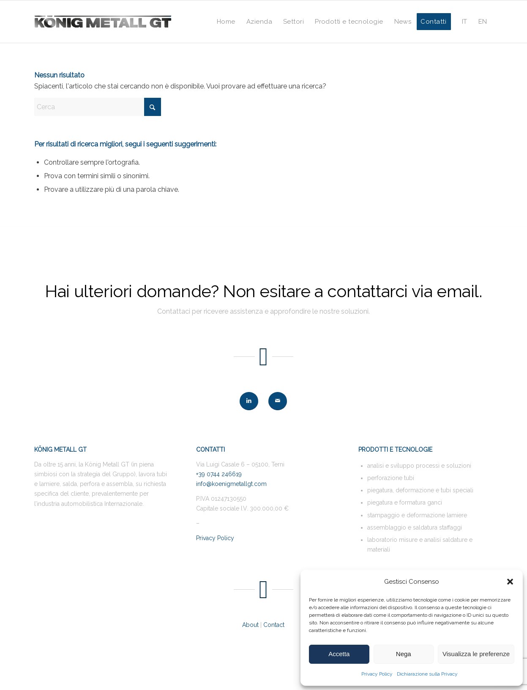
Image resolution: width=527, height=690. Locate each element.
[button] (510, 581)
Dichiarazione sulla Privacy (427, 674)
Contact (273, 624)
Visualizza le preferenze (476, 653)
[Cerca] (97, 107)
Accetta (339, 653)
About (250, 624)
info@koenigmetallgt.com (231, 483)
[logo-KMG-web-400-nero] (103, 21)
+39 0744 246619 (219, 474)
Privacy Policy (377, 674)
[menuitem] (226, 21)
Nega (403, 653)
